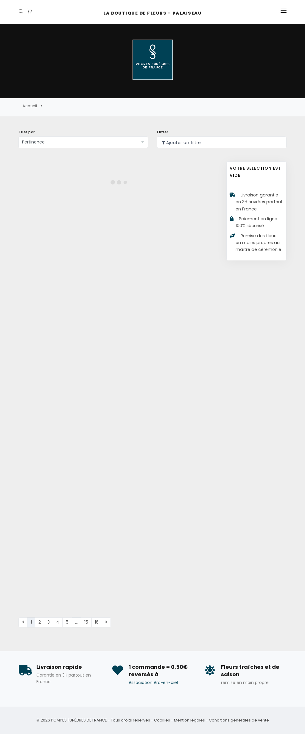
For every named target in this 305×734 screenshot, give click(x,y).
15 (86, 622)
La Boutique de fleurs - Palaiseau (152, 13)
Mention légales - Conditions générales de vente (221, 720)
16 (97, 622)
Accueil (30, 105)
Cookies (162, 720)
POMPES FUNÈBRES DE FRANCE (79, 720)
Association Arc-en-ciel (153, 682)
